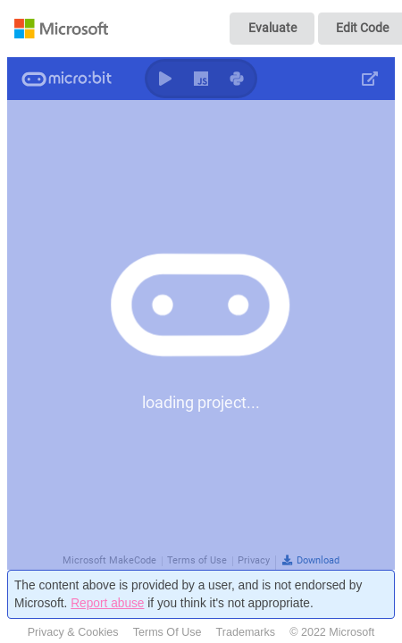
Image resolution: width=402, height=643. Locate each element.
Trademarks (246, 632)
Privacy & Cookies (73, 632)
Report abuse (107, 603)
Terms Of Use (167, 632)
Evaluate (272, 28)
